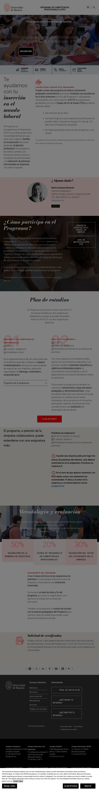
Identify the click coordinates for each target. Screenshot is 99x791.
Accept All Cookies (70, 786)
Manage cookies (9, 786)
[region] (49, 779)
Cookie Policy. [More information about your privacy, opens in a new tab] (18, 781)
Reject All (88, 786)
